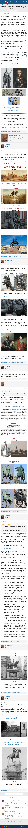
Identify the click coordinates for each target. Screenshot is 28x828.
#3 (26, 266)
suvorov (16, 11)
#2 (26, 150)
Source (12, 484)
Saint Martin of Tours (17, 545)
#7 (26, 651)
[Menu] (2, 2)
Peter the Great (7, 329)
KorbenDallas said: (6, 524)
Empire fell (20, 19)
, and (11, 511)
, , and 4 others (13, 362)
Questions (6, 805)
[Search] (26, 1)
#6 (26, 521)
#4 (26, 372)
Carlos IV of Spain (8, 331)
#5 (26, 388)
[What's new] (23, 1)
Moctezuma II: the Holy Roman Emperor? (14, 807)
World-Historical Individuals (10, 811)
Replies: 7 (9, 13)
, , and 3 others (11, 131)
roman (12, 11)
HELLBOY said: (5, 391)
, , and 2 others (12, 256)
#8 (26, 702)
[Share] (27, 14)
